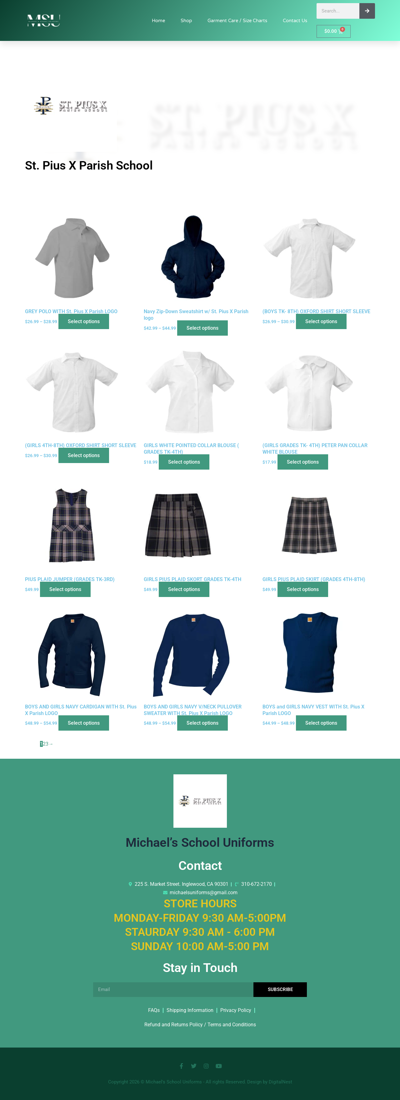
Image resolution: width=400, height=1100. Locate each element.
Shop (186, 20)
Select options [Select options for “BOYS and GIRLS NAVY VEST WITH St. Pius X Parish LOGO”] (321, 723)
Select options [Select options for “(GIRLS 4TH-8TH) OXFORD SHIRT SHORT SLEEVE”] (84, 455)
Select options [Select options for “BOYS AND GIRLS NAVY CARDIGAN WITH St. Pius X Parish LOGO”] (84, 723)
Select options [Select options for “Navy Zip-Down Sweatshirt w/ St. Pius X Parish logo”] (202, 328)
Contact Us (295, 20)
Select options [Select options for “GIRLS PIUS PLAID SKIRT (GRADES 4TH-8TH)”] (303, 589)
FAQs (154, 1010)
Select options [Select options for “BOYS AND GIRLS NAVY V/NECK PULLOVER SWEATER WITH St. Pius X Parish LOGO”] (202, 723)
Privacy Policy (235, 1010)
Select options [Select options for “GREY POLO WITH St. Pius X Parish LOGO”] (84, 321)
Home (158, 20)
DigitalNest (280, 1082)
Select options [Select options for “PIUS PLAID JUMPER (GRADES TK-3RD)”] (65, 589)
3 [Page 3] (47, 744)
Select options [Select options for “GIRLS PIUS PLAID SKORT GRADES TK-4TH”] (184, 589)
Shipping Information (190, 1010)
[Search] (367, 11)
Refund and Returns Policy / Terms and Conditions (200, 1025)
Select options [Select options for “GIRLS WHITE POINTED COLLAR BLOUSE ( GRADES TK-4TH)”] (184, 462)
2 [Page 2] (44, 744)
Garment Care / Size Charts (237, 20)
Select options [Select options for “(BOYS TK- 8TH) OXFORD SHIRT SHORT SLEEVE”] (321, 321)
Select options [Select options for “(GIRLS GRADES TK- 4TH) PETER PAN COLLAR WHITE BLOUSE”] (303, 462)
